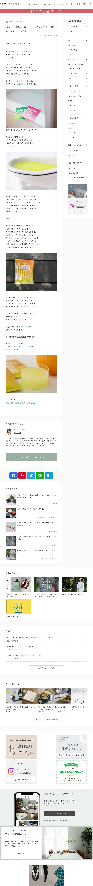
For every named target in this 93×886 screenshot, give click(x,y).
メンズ (70, 31)
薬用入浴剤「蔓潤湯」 (25, 84)
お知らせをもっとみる (46, 670)
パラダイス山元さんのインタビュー (19, 346)
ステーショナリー (74, 54)
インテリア (72, 36)
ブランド (71, 137)
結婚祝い (71, 101)
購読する (21, 820)
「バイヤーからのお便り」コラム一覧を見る (31, 464)
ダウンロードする (59, 782)
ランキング (72, 133)
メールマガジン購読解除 (76, 178)
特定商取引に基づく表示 (55, 877)
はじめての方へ (33, 4)
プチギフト (72, 105)
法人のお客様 (27, 873)
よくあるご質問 (46, 4)
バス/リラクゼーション (75, 64)
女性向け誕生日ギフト (75, 91)
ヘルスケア (72, 59)
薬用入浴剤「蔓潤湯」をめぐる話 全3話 (20, 403)
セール (70, 128)
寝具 (69, 40)
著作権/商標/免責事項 (15, 880)
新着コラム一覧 (73, 150)
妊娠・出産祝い (73, 110)
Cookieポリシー (42, 877)
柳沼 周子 (17, 433)
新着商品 (71, 123)
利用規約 (2, 877)
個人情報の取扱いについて (29, 877)
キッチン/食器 (73, 50)
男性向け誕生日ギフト (75, 96)
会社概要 (2, 880)
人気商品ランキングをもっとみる (46, 722)
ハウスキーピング (74, 69)
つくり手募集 (38, 873)
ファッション (72, 26)
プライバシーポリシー (12, 877)
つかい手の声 (25, 327)
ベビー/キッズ (73, 73)
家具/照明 (71, 45)
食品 (69, 78)
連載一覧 (71, 155)
